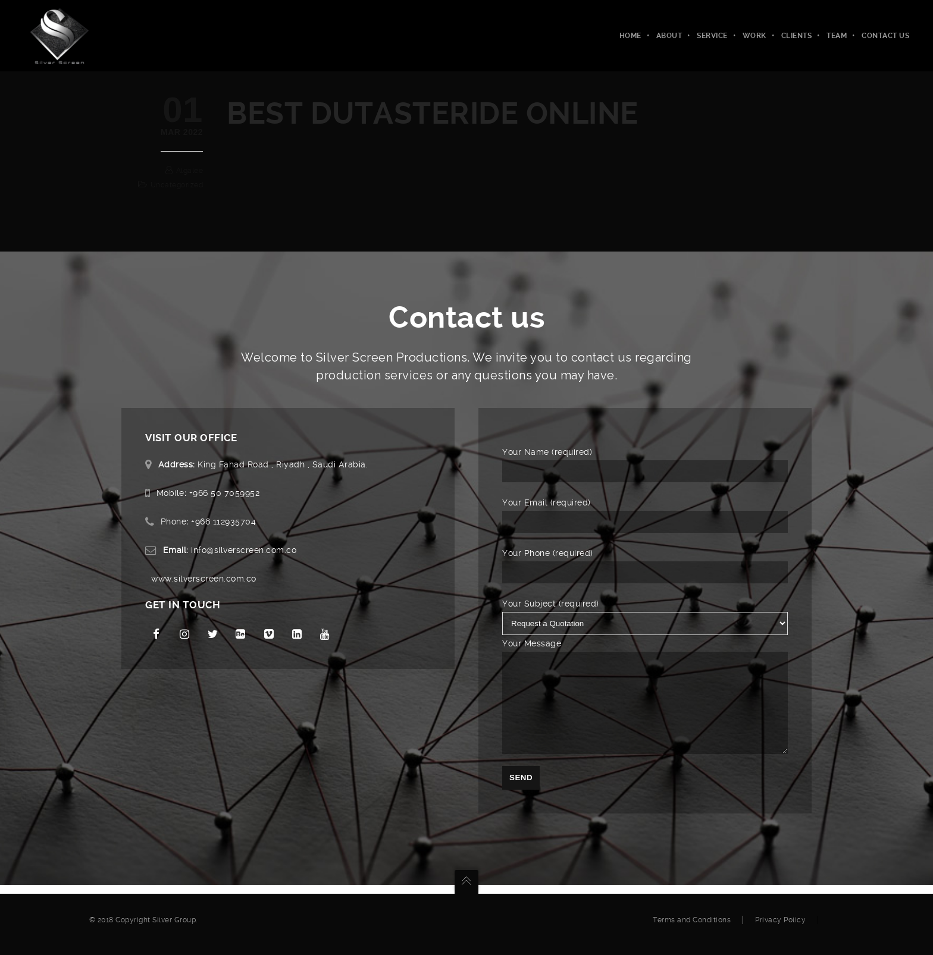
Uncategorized (177, 185)
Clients (796, 36)
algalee (189, 171)
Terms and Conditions (692, 929)
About (669, 36)
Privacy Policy (780, 929)
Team (836, 36)
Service (712, 36)
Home (630, 36)
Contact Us (885, 36)
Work (754, 36)
